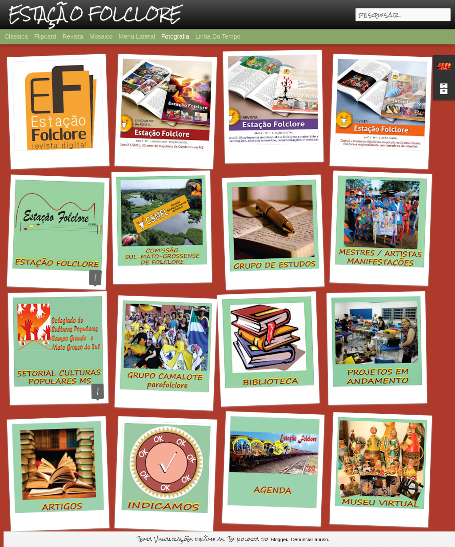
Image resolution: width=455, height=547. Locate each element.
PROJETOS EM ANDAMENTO (391, 394)
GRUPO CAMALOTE (164, 399)
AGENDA (272, 515)
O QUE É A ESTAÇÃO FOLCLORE (76, 279)
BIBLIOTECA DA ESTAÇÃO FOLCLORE (296, 394)
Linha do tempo (218, 36)
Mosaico (100, 36)
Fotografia (175, 36)
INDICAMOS (164, 520)
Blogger (279, 539)
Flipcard (45, 36)
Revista (72, 36)
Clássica (16, 36)
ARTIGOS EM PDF (60, 519)
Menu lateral (137, 36)
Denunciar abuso (309, 539)
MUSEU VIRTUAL (379, 515)
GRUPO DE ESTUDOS (278, 278)
